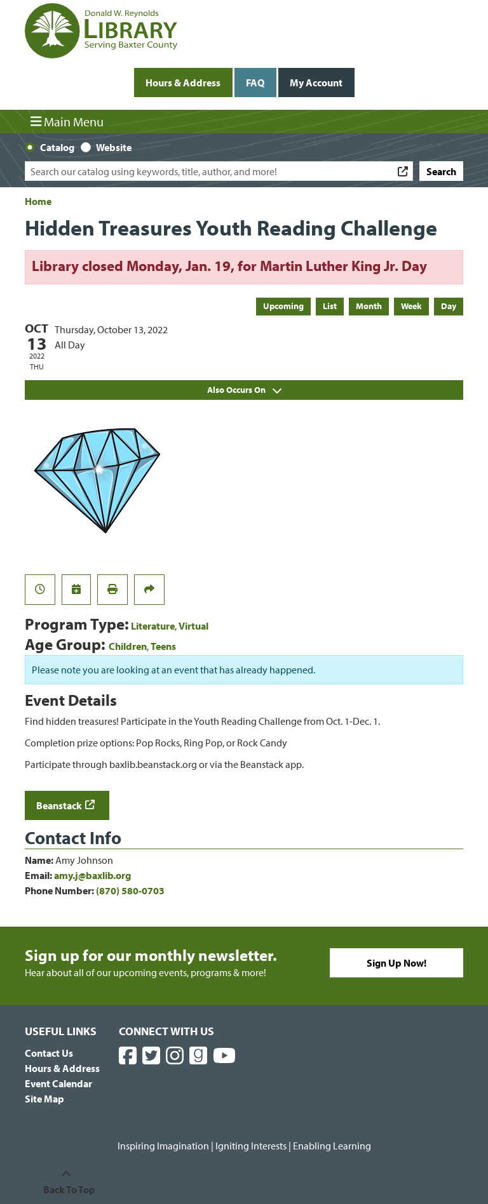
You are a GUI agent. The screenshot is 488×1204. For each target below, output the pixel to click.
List (330, 306)
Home (38, 201)
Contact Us (49, 1053)
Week (411, 306)
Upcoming (283, 306)
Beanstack (59, 805)
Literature (153, 625)
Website (114, 147)
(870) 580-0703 (130, 890)
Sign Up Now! (396, 962)
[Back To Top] (66, 1182)
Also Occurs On (244, 389)
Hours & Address (183, 82)
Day (448, 306)
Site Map (44, 1098)
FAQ (255, 82)
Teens (163, 646)
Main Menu (67, 121)
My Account (316, 82)
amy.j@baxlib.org (92, 875)
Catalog (57, 147)
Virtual (193, 625)
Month (369, 306)
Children (128, 646)
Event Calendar (58, 1083)
